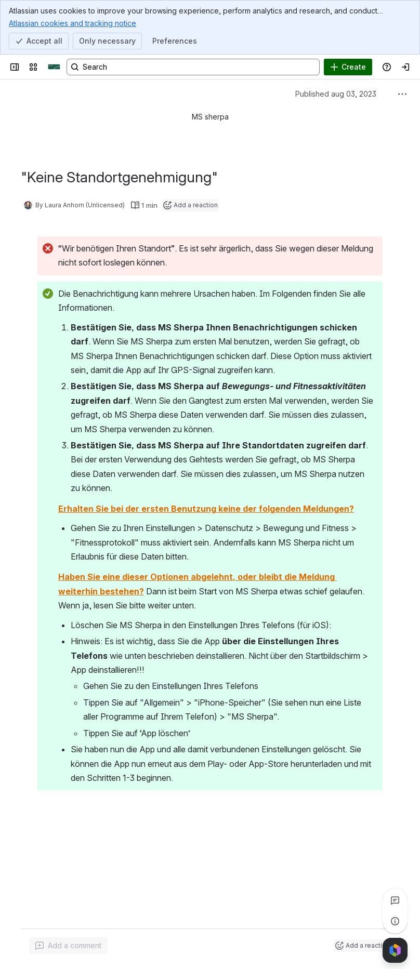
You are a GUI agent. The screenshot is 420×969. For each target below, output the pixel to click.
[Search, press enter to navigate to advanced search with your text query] (193, 67)
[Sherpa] (54, 67)
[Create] (348, 67)
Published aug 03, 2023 (335, 93)
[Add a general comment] (68, 945)
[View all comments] (395, 900)
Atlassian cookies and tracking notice (72, 23)
